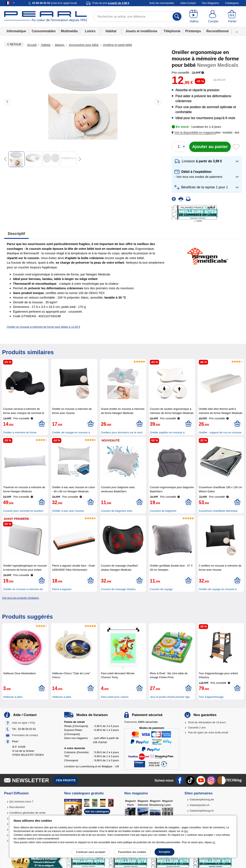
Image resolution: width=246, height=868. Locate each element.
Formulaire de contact (25, 735)
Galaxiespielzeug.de (202, 799)
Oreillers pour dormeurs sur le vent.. (122, 432)
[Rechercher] (177, 16)
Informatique (16, 31)
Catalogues (232, 3)
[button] (194, 132)
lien (186, 831)
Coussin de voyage (161, 589)
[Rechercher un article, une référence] (137, 16)
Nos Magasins (210, 3)
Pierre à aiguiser (62, 589)
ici (214, 842)
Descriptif (16, 234)
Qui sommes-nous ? (21, 801)
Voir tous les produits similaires (20, 597)
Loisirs (90, 31)
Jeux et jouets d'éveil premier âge (170, 696)
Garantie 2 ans (197, 727)
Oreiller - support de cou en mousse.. (221, 432)
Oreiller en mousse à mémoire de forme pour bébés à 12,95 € (43, 326)
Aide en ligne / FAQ (23, 723)
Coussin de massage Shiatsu (118, 589)
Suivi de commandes (161, 3)
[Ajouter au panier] (210, 147)
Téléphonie (171, 31)
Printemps (193, 31)
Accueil (32, 45)
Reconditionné (217, 31)
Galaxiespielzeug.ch (202, 810)
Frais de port (110, 3)
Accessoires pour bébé (83, 45)
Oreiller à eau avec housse (68, 510)
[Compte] (213, 16)
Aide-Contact (188, 3)
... (236, 31)
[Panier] (232, 16)
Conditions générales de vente (27, 812)
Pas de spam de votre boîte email (208, 732)
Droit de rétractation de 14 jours (207, 722)
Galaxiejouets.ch (199, 805)
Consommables (44, 31)
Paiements (141, 721)
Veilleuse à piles (12, 696)
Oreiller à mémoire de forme (20, 432)
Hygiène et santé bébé (117, 45)
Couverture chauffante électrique (218, 510)
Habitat (110, 31)
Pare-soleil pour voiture (115, 696)
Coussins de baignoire (163, 510)
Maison (59, 45)
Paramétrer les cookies (132, 852)
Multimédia (69, 31)
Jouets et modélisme (141, 31)
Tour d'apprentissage (211, 696)
